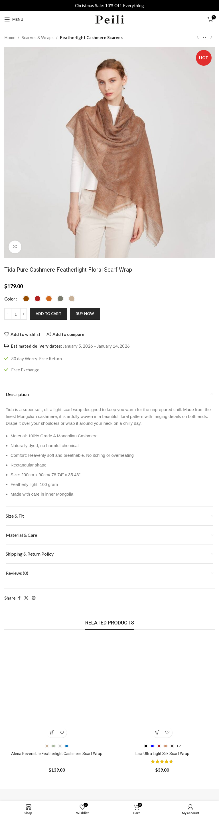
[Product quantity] (15, 314)
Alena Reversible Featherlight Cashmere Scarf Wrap (57, 753)
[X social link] (26, 598)
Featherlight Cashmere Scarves (91, 37)
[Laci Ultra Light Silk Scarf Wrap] (162, 687)
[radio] (26, 298)
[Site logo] (109, 18)
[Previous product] (197, 37)
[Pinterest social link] (33, 598)
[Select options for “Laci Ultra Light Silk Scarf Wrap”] (157, 733)
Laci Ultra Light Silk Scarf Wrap (162, 753)
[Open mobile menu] (13, 19)
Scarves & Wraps (38, 37)
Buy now (85, 313)
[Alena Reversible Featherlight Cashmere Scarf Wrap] (56, 687)
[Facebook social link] (19, 598)
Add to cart (48, 313)
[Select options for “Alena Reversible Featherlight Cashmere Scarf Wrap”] (52, 733)
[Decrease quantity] (7, 314)
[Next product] (211, 37)
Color (9, 298)
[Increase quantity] (23, 314)
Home (9, 37)
